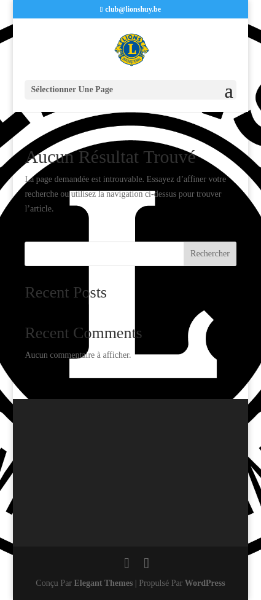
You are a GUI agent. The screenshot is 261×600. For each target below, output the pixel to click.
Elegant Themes (103, 583)
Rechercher (210, 253)
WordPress (205, 583)
